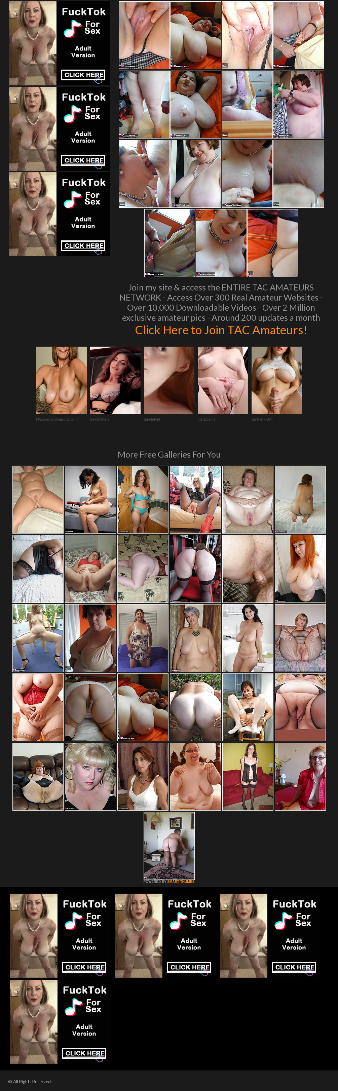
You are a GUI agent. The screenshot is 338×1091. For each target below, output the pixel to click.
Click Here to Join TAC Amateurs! (221, 329)
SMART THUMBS (180, 882)
